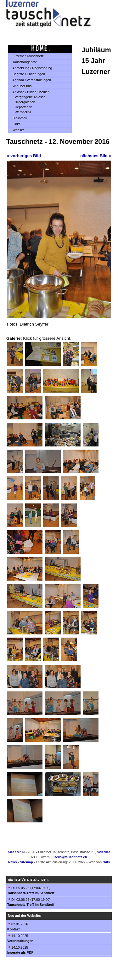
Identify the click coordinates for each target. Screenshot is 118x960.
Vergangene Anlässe (28, 97)
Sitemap (26, 862)
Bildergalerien (22, 102)
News (12, 862)
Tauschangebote (22, 62)
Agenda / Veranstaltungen (29, 80)
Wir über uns (19, 86)
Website (16, 130)
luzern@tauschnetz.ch (69, 857)
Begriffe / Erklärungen (26, 74)
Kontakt (13, 929)
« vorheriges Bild (24, 155)
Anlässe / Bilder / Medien (28, 92)
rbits (106, 862)
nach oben (14, 852)
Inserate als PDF (20, 952)
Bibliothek (17, 118)
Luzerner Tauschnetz (26, 56)
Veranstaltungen (20, 941)
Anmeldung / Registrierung (30, 68)
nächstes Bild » (95, 155)
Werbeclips (20, 112)
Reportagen (21, 107)
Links (14, 124)
